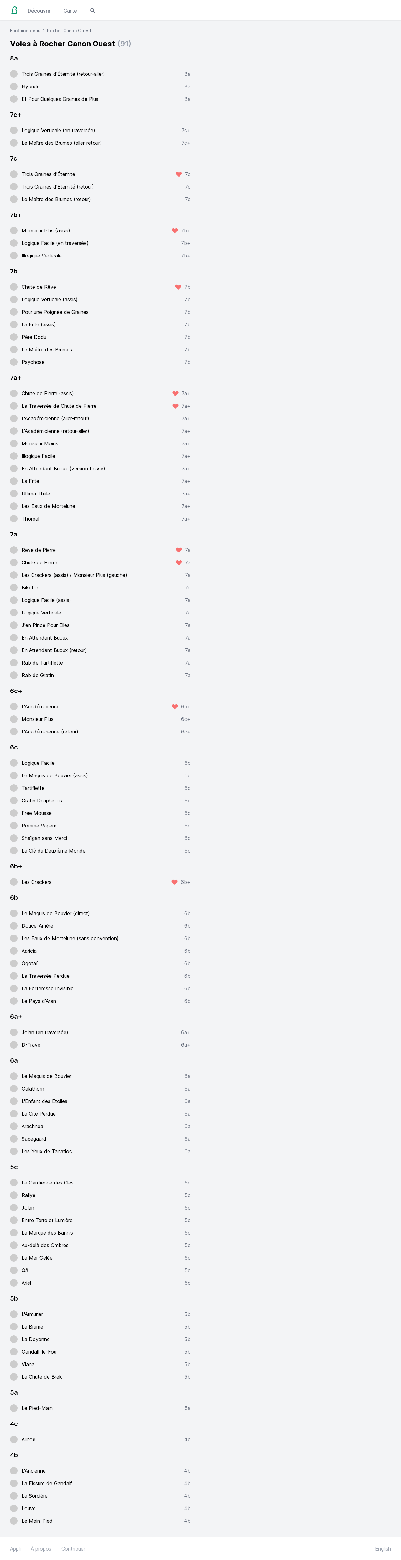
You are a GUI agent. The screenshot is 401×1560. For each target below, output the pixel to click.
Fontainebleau (25, 30)
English (383, 1549)
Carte (70, 11)
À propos (41, 1549)
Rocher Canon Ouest (69, 30)
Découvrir (39, 11)
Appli (15, 1549)
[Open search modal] (92, 10)
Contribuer (73, 1549)
